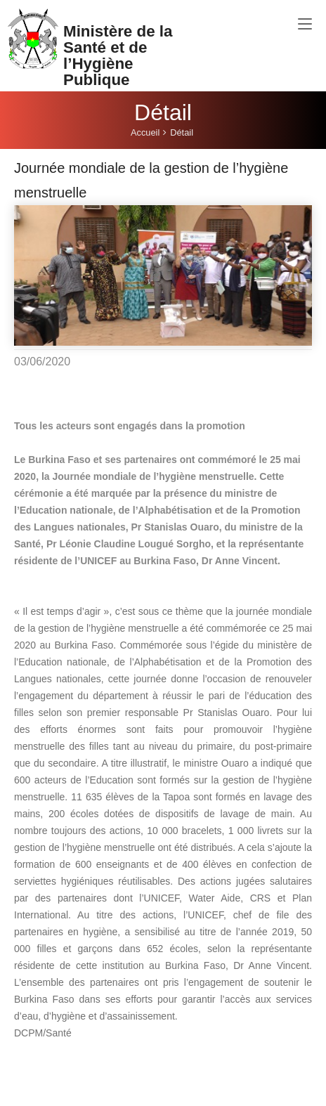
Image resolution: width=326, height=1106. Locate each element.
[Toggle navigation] (305, 24)
